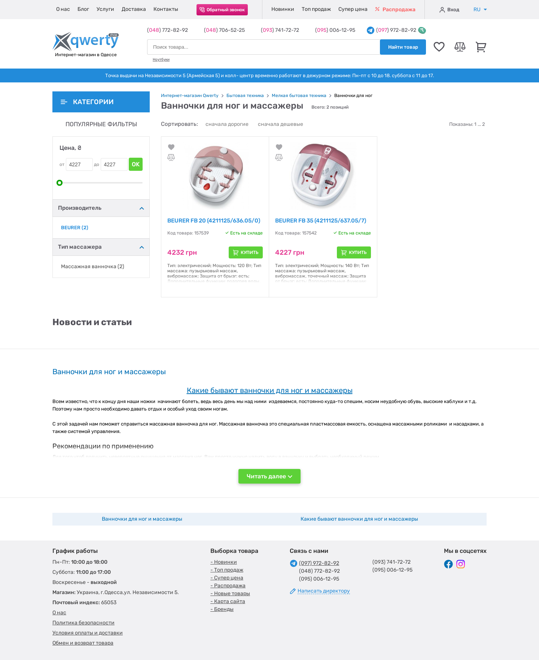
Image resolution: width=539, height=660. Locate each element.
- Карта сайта (227, 601)
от (62, 164)
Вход (449, 10)
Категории (87, 102)
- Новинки (223, 562)
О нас (63, 9)
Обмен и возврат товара (82, 643)
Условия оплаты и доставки (87, 633)
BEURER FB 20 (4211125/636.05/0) (213, 220)
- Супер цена (226, 578)
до (96, 164)
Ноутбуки (161, 59)
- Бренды (222, 609)
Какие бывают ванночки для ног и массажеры (359, 519)
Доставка (134, 9)
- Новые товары (230, 593)
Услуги (105, 9)
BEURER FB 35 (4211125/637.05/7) (320, 220)
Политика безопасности (83, 623)
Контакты (165, 9)
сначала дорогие (227, 124)
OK (136, 164)
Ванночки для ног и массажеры (142, 519)
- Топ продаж (226, 570)
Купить (250, 252)
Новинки (282, 9)
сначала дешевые (280, 124)
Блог (83, 9)
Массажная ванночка (92, 266)
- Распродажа (228, 585)
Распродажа (395, 9)
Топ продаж (316, 9)
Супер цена (353, 9)
